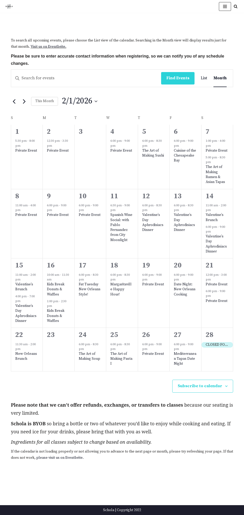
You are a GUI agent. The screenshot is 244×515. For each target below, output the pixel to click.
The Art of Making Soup (89, 356)
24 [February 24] (83, 334)
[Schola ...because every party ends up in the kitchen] (9, 6)
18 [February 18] (114, 265)
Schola (108, 510)
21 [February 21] (209, 265)
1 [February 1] (17, 131)
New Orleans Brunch (26, 356)
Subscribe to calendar (200, 386)
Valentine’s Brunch (215, 217)
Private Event (26, 150)
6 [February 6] (176, 131)
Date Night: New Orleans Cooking (185, 289)
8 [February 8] (17, 196)
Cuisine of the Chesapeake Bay (185, 155)
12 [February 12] (146, 196)
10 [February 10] (83, 196)
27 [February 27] (178, 334)
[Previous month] (14, 101)
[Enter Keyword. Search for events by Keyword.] (86, 78)
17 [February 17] (83, 265)
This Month (44, 101)
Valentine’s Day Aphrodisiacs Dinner (152, 222)
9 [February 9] (49, 196)
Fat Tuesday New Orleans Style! (90, 289)
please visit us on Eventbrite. (60, 457)
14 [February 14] (209, 196)
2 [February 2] (49, 131)
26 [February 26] (146, 334)
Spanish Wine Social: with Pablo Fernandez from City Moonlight (121, 227)
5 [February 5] (144, 131)
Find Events (177, 78)
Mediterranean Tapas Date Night (185, 358)
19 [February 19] (146, 265)
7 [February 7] (208, 131)
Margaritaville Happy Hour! (121, 289)
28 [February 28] (209, 334)
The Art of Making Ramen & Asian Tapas (215, 174)
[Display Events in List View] (204, 78)
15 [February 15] (19, 265)
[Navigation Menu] (225, 6)
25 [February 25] (114, 334)
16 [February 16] (51, 265)
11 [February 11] (114, 196)
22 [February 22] (19, 334)
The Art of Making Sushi (153, 153)
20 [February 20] (178, 265)
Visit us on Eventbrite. (48, 46)
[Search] (236, 6)
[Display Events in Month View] (220, 78)
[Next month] (24, 101)
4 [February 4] (112, 131)
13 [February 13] (178, 196)
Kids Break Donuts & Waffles (55, 289)
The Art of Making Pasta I (121, 358)
